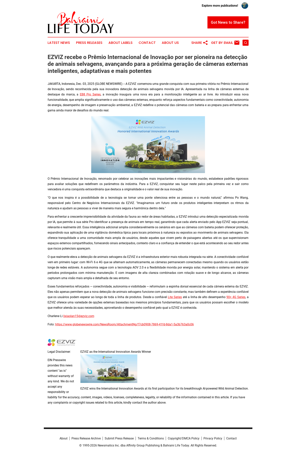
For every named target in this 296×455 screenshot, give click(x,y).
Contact (147, 43)
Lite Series (175, 297)
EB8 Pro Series (90, 94)
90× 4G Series (235, 297)
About (64, 438)
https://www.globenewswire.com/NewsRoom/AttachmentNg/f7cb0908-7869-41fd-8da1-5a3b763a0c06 (124, 324)
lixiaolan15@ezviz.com (78, 316)
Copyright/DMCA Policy (183, 438)
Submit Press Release (119, 438)
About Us (170, 43)
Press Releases (89, 43)
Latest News (59, 43)
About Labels (120, 43)
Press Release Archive (86, 438)
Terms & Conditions (151, 438)
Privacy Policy (212, 438)
